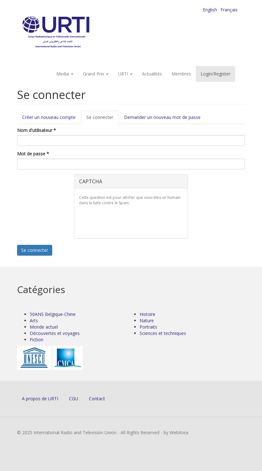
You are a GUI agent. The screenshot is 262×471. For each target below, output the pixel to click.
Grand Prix (96, 74)
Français (229, 10)
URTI (125, 74)
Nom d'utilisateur (36, 130)
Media (64, 74)
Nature (147, 320)
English (210, 10)
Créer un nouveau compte (49, 117)
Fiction (36, 340)
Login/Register (215, 74)
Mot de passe (33, 154)
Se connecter (102, 119)
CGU (73, 399)
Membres (181, 74)
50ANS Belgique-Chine (53, 314)
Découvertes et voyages (55, 333)
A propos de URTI (40, 399)
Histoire (147, 314)
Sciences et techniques (163, 333)
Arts (34, 320)
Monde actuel (44, 327)
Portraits (148, 327)
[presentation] (127, 221)
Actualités (152, 74)
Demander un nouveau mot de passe (162, 117)
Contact (97, 399)
